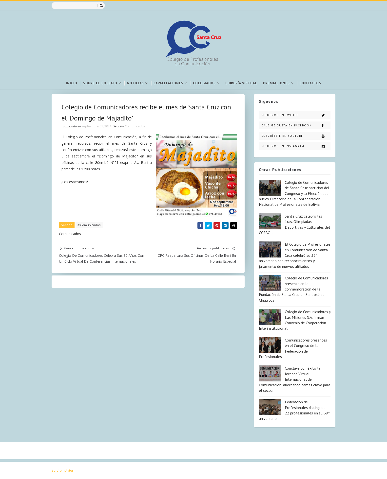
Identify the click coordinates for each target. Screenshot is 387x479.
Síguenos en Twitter (295, 115)
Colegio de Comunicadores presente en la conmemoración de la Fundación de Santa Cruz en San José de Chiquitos (293, 289)
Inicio (71, 83)
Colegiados (204, 83)
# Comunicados (89, 225)
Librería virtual (241, 83)
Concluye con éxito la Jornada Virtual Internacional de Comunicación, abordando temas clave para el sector (294, 379)
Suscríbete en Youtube (295, 136)
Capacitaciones (168, 83)
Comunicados (135, 126)
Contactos (310, 83)
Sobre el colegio (100, 83)
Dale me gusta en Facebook (295, 125)
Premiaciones (276, 83)
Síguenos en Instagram (295, 146)
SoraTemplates (63, 470)
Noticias (135, 83)
